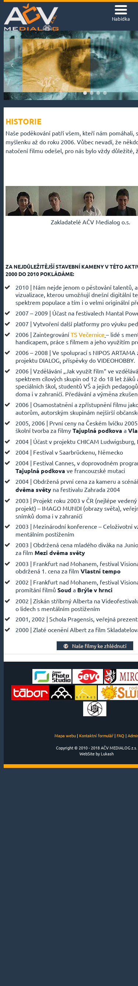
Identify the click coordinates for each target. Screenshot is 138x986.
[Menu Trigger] (121, 14)
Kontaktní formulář (96, 735)
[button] (12, 65)
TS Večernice (88, 334)
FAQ (120, 735)
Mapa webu (65, 735)
